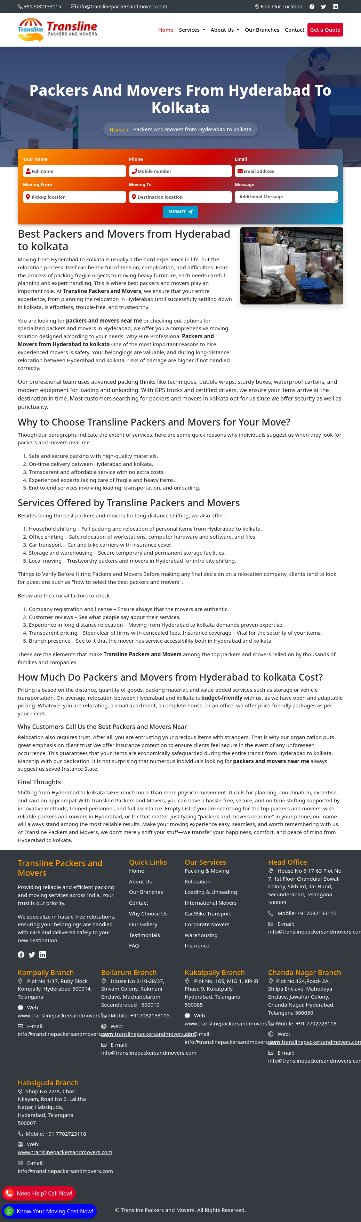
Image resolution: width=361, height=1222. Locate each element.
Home (166, 29)
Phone (136, 159)
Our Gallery (143, 924)
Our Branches (262, 29)
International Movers (211, 902)
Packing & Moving (207, 870)
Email (241, 159)
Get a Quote (325, 29)
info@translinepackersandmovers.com (122, 6)
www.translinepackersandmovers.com (65, 1015)
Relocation (198, 881)
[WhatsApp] (48, 1211)
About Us (140, 881)
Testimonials (144, 934)
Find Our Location (279, 6)
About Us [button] (223, 29)
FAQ (134, 945)
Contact (294, 29)
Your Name (35, 159)
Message (244, 184)
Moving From (37, 184)
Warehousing (201, 934)
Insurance (197, 945)
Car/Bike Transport (208, 913)
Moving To (140, 184)
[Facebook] (312, 6)
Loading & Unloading (211, 891)
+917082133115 (42, 6)
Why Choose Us (148, 913)
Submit (180, 211)
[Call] (38, 1192)
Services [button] (190, 29)
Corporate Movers (207, 924)
